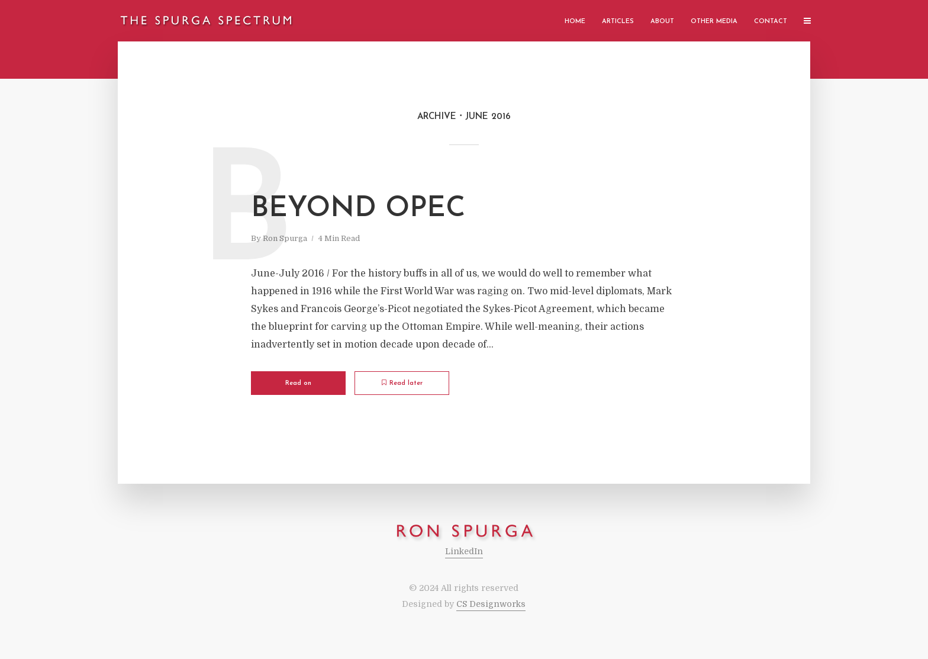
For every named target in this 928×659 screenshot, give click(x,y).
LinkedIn (464, 551)
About (662, 21)
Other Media (714, 21)
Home (575, 21)
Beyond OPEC (358, 209)
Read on (298, 383)
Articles (618, 21)
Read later (402, 383)
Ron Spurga (285, 238)
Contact (770, 21)
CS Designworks (491, 604)
